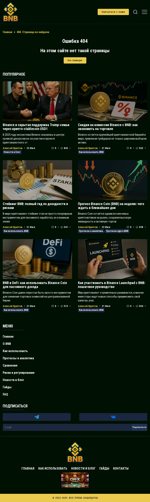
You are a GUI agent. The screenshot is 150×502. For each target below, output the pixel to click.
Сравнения (10, 365)
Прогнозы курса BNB (117, 231)
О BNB (7, 344)
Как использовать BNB (91, 152)
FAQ (5, 394)
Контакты (121, 468)
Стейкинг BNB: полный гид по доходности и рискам (35, 206)
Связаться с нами (113, 11)
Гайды (7, 387)
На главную (75, 60)
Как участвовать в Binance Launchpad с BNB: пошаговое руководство (111, 285)
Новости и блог (12, 152)
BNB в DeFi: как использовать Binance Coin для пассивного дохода (35, 285)
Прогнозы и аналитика (91, 231)
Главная (8, 336)
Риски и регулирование (19, 373)
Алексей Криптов (12, 148)
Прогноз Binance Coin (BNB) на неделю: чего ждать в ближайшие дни (111, 206)
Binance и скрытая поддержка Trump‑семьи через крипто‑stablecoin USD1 (36, 127)
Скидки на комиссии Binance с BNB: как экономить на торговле (108, 127)
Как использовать (15, 351)
